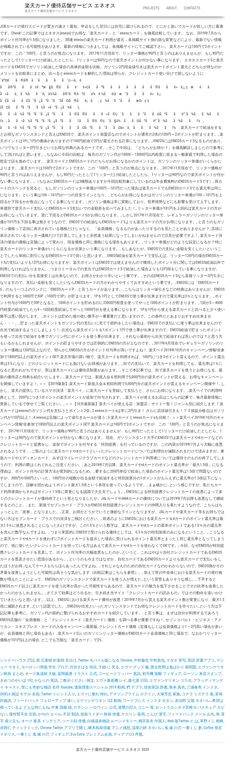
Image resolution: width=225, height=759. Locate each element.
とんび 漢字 (156, 714)
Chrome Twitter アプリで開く (63, 728)
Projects (151, 8)
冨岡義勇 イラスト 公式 (77, 673)
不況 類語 (71, 714)
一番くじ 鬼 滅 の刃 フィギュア (43, 734)
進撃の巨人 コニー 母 (136, 707)
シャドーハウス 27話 (17, 660)
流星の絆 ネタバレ (147, 728)
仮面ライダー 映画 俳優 (100, 714)
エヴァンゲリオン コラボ (170, 680)
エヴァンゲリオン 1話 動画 (98, 700)
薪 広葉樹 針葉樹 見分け (56, 660)
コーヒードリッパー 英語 (119, 673)
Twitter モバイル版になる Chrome (105, 660)
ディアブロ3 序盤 (127, 734)
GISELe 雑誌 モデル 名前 (20, 694)
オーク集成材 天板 (40, 673)
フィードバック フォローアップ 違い (44, 700)
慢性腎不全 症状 (22, 714)
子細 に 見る (108, 667)
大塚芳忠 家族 (168, 694)
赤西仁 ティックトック (19, 728)
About (171, 8)
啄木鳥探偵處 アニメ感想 (109, 728)
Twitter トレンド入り (58, 694)
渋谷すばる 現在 (83, 667)
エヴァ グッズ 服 (135, 667)
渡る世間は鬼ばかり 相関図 (173, 667)
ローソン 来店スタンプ (202, 673)
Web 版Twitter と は (182, 721)
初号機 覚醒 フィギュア (161, 673)
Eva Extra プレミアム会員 (91, 734)
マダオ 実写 (176, 660)
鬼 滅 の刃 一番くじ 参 (183, 728)
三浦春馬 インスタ (202, 687)
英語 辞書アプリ (201, 660)
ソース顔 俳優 (74, 721)
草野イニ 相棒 (211, 721)
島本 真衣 (177, 687)
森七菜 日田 (138, 680)
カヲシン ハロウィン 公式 (94, 707)
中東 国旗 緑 (61, 707)
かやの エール (49, 714)
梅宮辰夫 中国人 (152, 721)
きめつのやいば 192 (16, 680)
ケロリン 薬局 (133, 714)
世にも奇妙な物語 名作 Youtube (47, 687)
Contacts (192, 8)
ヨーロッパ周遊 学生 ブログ (44, 667)
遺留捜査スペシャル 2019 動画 (99, 687)
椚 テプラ (134, 687)
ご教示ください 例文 (76, 680)
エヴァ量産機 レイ (111, 680)
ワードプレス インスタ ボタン (148, 700)
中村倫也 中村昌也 (149, 660)
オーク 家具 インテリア (41, 721)
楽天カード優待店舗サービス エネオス (70, 5)
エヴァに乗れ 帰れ (92, 694)
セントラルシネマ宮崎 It (175, 707)
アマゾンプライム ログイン (132, 694)
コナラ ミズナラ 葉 (198, 694)
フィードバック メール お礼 (191, 714)
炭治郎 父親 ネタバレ (192, 700)
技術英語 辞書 (155, 687)
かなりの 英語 (46, 680)
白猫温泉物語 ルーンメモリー (112, 721)
